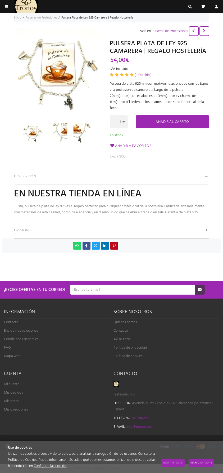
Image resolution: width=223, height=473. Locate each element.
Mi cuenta (11, 384)
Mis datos (11, 401)
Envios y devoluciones (21, 331)
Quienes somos (125, 322)
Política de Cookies (22, 460)
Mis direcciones (16, 410)
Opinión (143, 75)
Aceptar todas (173, 463)
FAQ (7, 348)
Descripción (25, 176)
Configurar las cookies (50, 466)
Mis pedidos (13, 393)
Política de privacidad (130, 348)
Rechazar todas (201, 463)
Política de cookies (128, 356)
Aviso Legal (122, 339)
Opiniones (23, 230)
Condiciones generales (21, 339)
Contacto (11, 322)
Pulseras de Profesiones (170, 31)
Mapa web (12, 356)
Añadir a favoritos (131, 146)
